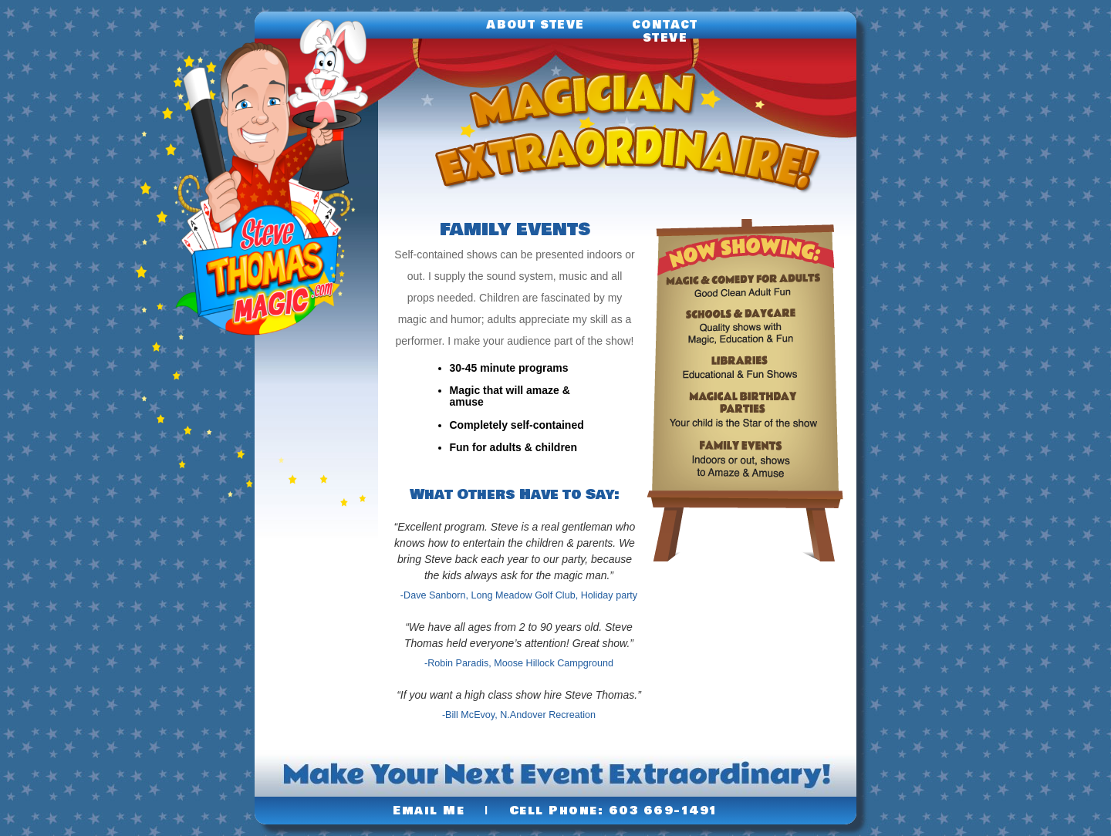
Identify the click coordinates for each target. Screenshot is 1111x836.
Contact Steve (665, 31)
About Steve (535, 25)
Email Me (428, 810)
